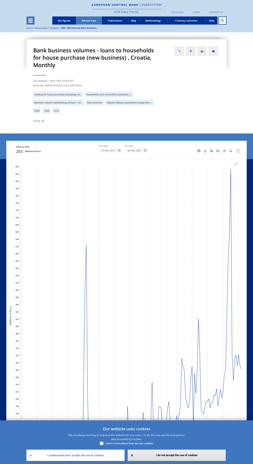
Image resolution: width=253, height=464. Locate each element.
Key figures (64, 20)
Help (211, 20)
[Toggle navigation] (30, 20)
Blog (133, 20)
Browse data (89, 20)
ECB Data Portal (126, 12)
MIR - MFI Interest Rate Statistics (78, 28)
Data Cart (178, 12)
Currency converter (186, 20)
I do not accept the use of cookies (176, 455)
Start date (103, 146)
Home (29, 28)
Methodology (153, 20)
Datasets (54, 28)
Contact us (216, 12)
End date (129, 146)
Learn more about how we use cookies (129, 443)
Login (196, 12)
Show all (38, 121)
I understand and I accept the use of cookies (75, 455)
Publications (115, 20)
